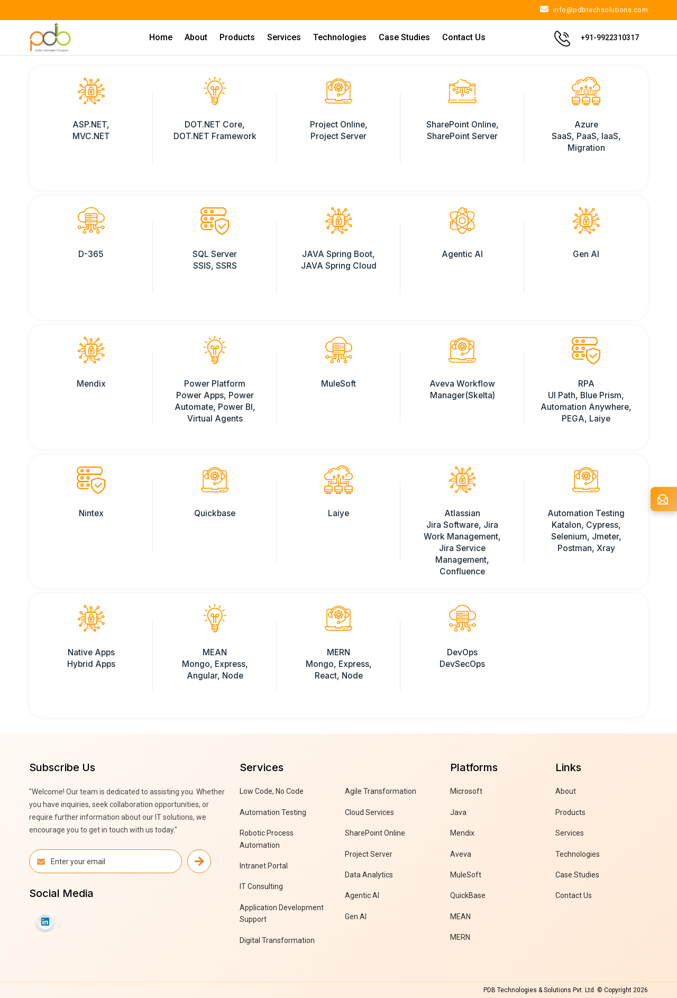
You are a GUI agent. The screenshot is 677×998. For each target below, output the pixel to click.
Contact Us (464, 37)
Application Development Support (282, 913)
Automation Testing (273, 812)
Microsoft (466, 791)
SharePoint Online (375, 833)
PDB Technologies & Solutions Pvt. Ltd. (539, 990)
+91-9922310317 (610, 37)
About (196, 37)
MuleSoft (465, 875)
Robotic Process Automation (267, 839)
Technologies (340, 37)
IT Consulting (261, 886)
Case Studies (404, 37)
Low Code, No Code (272, 791)
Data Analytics (369, 875)
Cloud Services (369, 812)
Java (458, 812)
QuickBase (468, 895)
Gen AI (356, 916)
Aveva (460, 854)
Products (237, 37)
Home (160, 37)
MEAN (460, 916)
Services (284, 37)
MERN (460, 937)
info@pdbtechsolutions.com (594, 10)
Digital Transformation (277, 940)
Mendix (462, 833)
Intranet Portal (264, 866)
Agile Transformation (380, 791)
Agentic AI (362, 895)
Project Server (368, 854)
